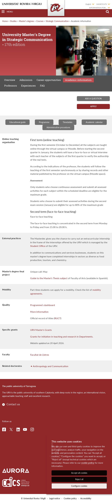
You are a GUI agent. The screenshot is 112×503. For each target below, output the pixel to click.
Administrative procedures (58, 127)
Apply (93, 106)
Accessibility (85, 498)
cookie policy (87, 462)
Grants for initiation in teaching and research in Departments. (61, 336)
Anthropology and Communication (50, 366)
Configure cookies (79, 486)
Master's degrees (26, 21)
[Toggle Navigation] (7, 11)
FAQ (42, 85)
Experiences (28, 85)
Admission (25, 80)
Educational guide (17, 122)
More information (39, 311)
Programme (44, 122)
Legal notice (54, 498)
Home (5, 21)
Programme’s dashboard (42, 305)
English (88, 4)
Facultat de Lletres (39, 354)
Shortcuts (101, 4)
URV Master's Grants (41, 329)
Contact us (13, 404)
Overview (9, 80)
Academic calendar (94, 122)
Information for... (98, 8)
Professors (10, 85)
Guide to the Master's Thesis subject (48, 278)
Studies (13, 21)
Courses (39, 21)
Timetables (67, 122)
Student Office (37, 246)
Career (49, 80)
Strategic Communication (57, 21)
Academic (78, 80)
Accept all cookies (79, 473)
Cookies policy (70, 498)
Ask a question (93, 98)
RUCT (58, 318)
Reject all (79, 479)
